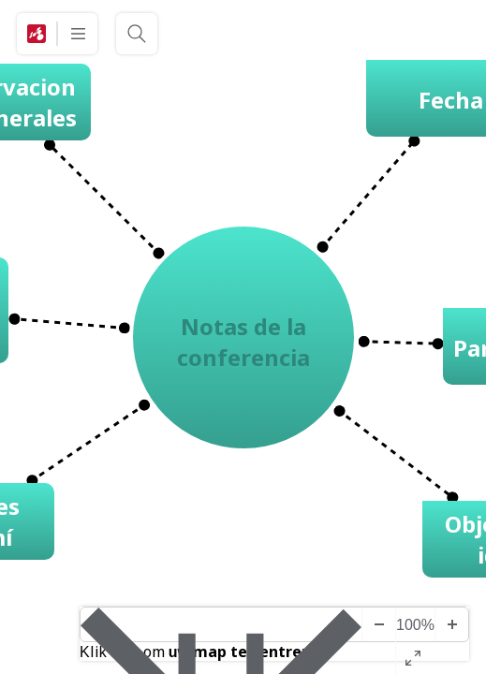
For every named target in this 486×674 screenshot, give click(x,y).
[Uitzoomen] (378, 624)
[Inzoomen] (451, 624)
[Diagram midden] (221, 624)
